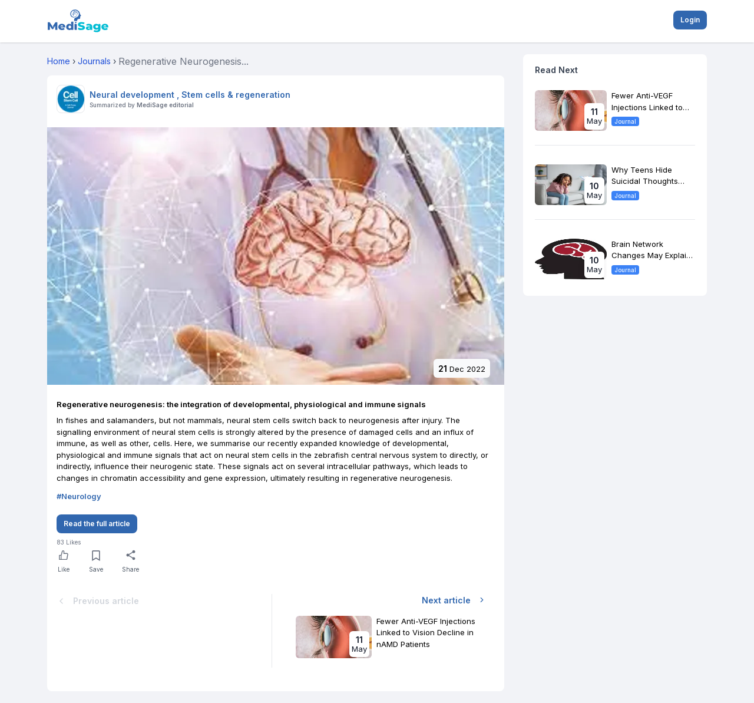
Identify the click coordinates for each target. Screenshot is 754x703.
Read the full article (97, 523)
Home (58, 61)
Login (690, 19)
